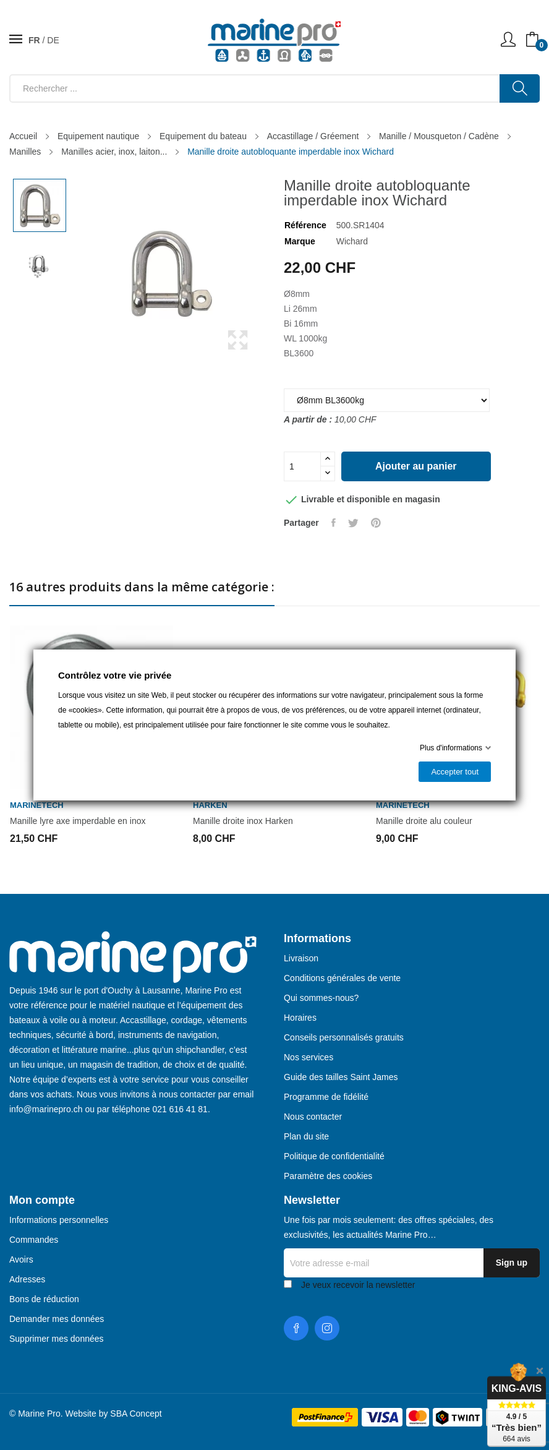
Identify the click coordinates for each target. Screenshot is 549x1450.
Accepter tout (455, 771)
